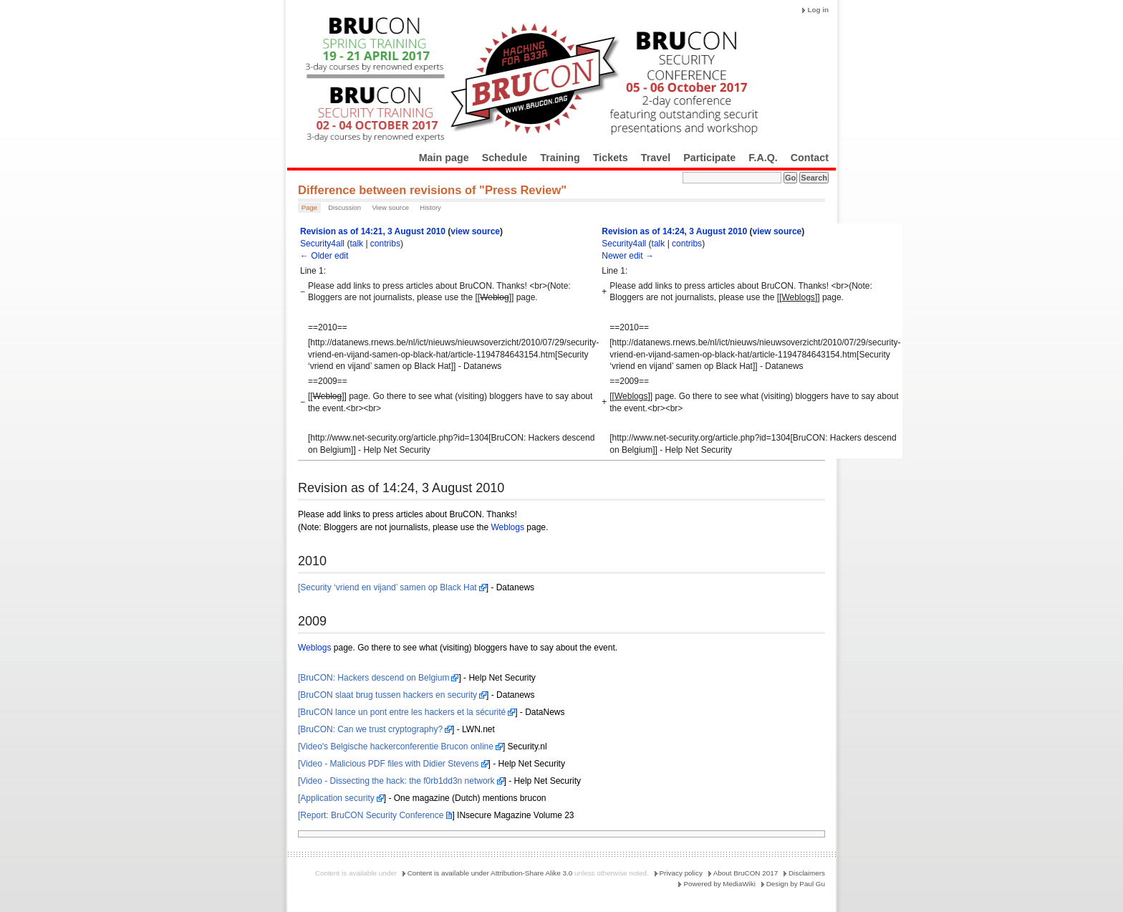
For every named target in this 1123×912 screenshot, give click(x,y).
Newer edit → (628, 256)
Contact (810, 157)
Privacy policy (681, 873)
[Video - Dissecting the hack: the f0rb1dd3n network (396, 781)
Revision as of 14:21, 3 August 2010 (372, 231)
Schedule (505, 157)
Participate (709, 157)
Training (560, 157)
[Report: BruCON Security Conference (370, 815)
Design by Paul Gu (795, 884)
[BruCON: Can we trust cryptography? (370, 729)
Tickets (610, 157)
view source (475, 231)
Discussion (344, 207)
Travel (655, 157)
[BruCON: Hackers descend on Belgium (373, 678)
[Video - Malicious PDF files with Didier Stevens (388, 764)
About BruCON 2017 (746, 873)
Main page (444, 157)
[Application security (336, 798)
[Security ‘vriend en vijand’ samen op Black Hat (387, 587)
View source (390, 207)
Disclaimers (807, 873)
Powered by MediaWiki (719, 884)
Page (309, 207)
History (430, 207)
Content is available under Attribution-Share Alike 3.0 (490, 873)
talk (356, 244)
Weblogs (507, 527)
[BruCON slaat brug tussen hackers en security (387, 695)
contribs (385, 244)
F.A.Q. (763, 157)
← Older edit (324, 256)
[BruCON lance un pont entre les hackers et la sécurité (402, 712)
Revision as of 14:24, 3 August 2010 (674, 231)
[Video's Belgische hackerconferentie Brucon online (395, 746)
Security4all (322, 244)
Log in (818, 10)
